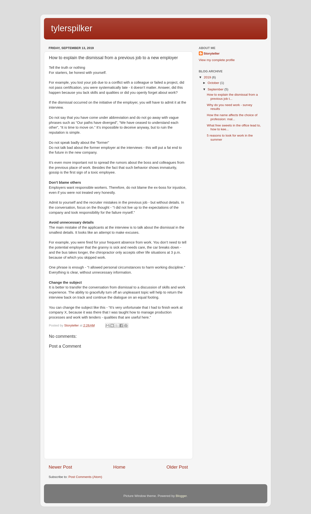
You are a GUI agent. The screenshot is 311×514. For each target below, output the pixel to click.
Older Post (177, 467)
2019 (208, 77)
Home (119, 467)
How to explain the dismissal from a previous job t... (232, 96)
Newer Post (60, 467)
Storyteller (212, 53)
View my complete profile (217, 60)
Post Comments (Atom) (85, 477)
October (214, 83)
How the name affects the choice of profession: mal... (232, 117)
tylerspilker (71, 28)
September (216, 89)
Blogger (181, 496)
